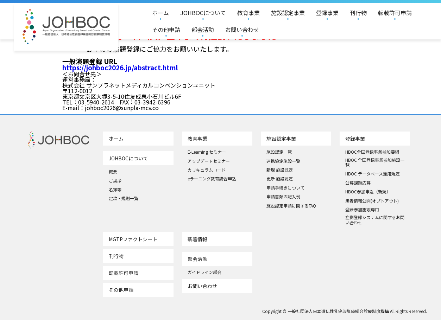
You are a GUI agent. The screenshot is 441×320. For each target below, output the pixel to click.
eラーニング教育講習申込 (212, 178)
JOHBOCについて (203, 12)
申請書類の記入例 (283, 196)
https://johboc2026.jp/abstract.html (120, 67)
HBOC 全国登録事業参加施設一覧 (374, 163)
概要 (113, 171)
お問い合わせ (242, 29)
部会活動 (202, 29)
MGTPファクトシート (133, 239)
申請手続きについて (285, 187)
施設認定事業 (288, 12)
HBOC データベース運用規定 (372, 173)
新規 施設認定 (279, 169)
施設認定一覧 (279, 151)
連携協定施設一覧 (283, 161)
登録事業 (327, 12)
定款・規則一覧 (123, 198)
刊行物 (358, 12)
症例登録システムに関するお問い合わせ (374, 220)
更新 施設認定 (279, 178)
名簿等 (115, 189)
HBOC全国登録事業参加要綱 (372, 151)
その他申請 (166, 29)
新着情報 (197, 239)
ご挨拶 (115, 180)
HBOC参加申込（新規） (368, 191)
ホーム (160, 12)
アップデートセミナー (209, 161)
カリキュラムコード (207, 169)
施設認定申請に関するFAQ (291, 205)
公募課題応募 (358, 182)
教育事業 (248, 12)
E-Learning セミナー (207, 151)
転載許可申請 (395, 12)
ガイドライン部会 (204, 272)
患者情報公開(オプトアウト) (372, 200)
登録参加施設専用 (362, 209)
